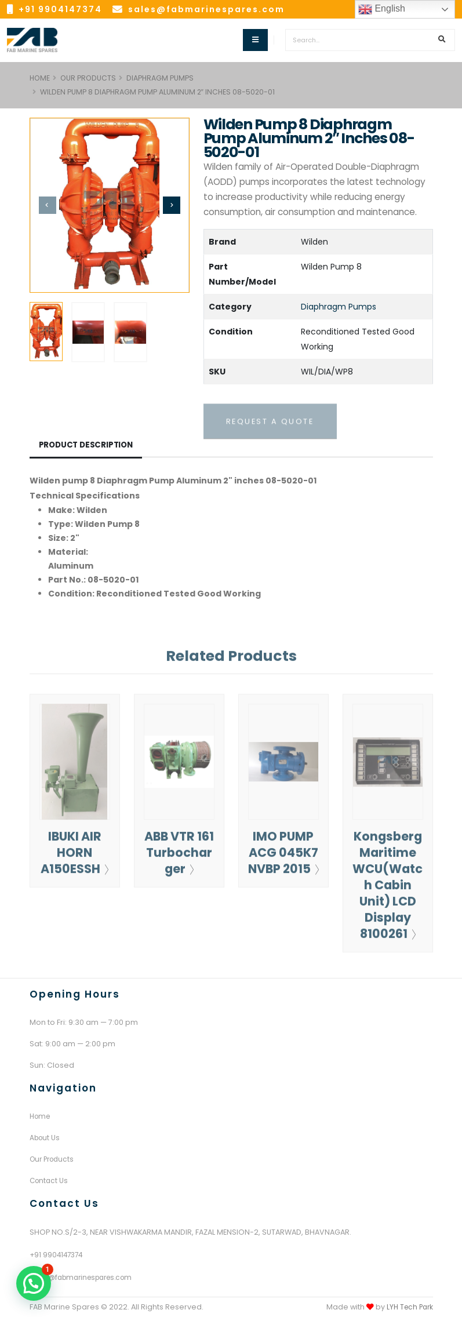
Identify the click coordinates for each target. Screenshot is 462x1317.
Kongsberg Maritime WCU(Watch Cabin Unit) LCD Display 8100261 (388, 889)
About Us (46, 1138)
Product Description (88, 445)
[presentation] (47, 205)
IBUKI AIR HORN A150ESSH (74, 857)
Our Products (88, 78)
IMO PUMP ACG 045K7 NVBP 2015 (283, 864)
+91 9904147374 (60, 9)
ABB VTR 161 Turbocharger (179, 857)
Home (41, 1116)
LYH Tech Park (408, 1307)
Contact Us (50, 1180)
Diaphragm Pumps (160, 78)
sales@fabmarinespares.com (206, 9)
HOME (40, 78)
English (381, 9)
